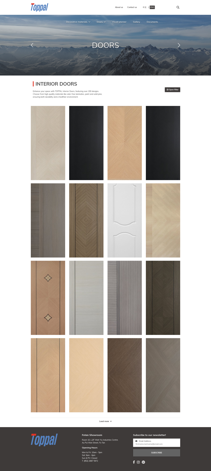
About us (119, 7)
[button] (32, 45)
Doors (101, 21)
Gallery (136, 21)
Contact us (132, 7)
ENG (152, 7)
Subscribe (156, 452)
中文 (145, 7)
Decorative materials (78, 21)
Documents (152, 21)
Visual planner (119, 21)
